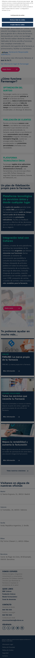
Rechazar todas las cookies (17, 17)
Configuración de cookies (17, 13)
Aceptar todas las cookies (17, 22)
